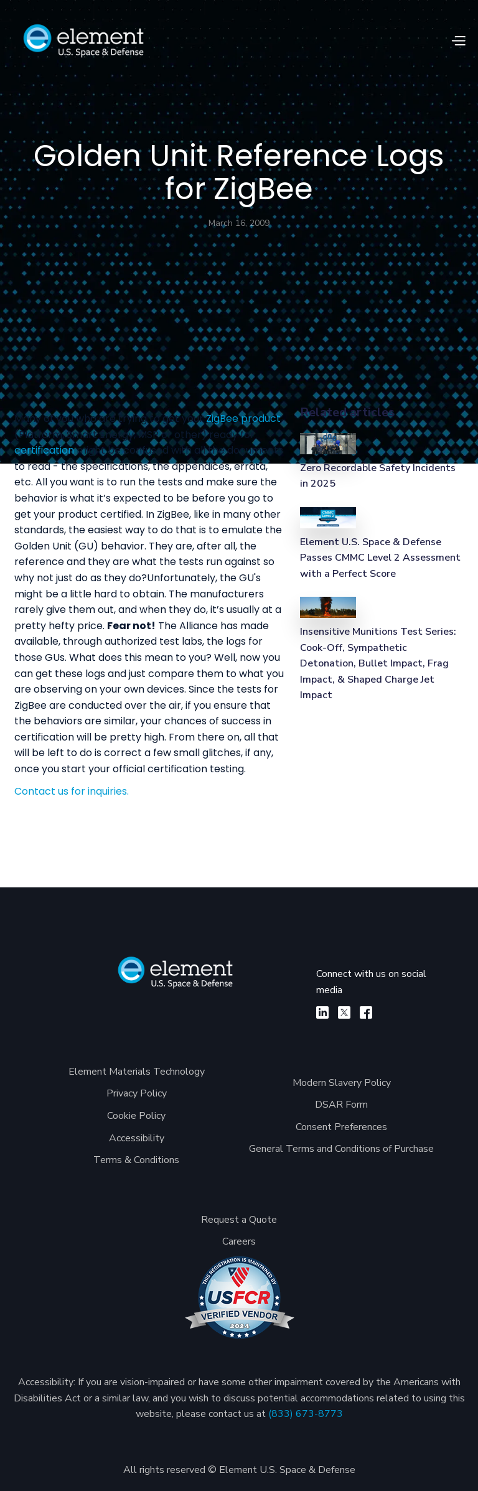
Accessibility (136, 1138)
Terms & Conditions (136, 1160)
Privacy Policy (136, 1093)
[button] (458, 41)
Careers (239, 1241)
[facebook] (366, 1012)
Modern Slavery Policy (342, 1083)
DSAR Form (341, 1104)
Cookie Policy (136, 1116)
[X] (344, 1012)
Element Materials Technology (136, 1071)
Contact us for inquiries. (71, 791)
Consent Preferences (341, 1127)
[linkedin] (322, 1012)
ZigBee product (243, 418)
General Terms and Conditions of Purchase (341, 1149)
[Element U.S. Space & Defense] (175, 978)
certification (44, 450)
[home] (83, 40)
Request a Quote (239, 1220)
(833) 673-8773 (305, 1414)
